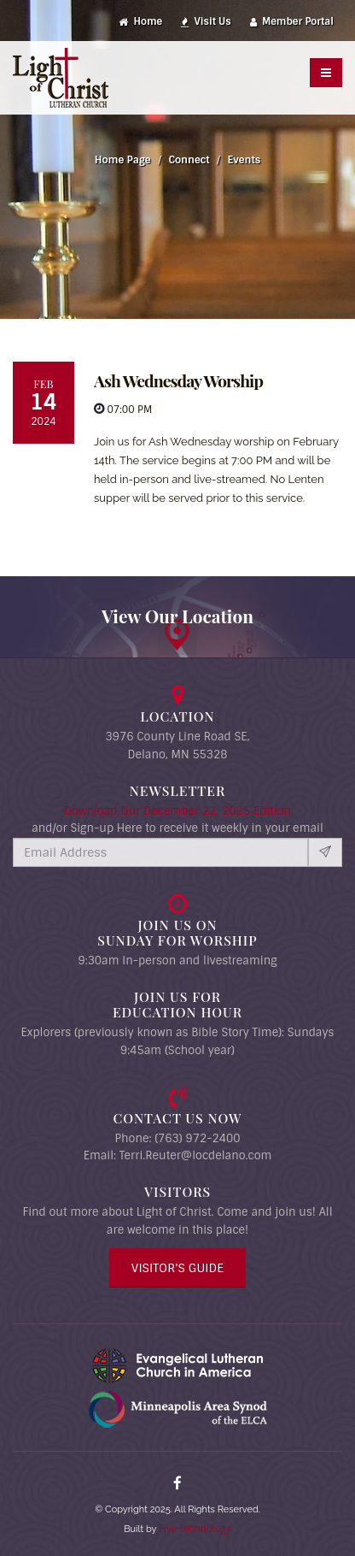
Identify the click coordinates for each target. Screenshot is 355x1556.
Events (243, 160)
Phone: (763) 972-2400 (177, 1138)
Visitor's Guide (177, 1268)
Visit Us (206, 21)
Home (140, 21)
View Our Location (177, 616)
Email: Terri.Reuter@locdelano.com (178, 1155)
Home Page (123, 160)
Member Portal (292, 21)
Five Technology (195, 1529)
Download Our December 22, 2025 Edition (177, 811)
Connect (189, 160)
